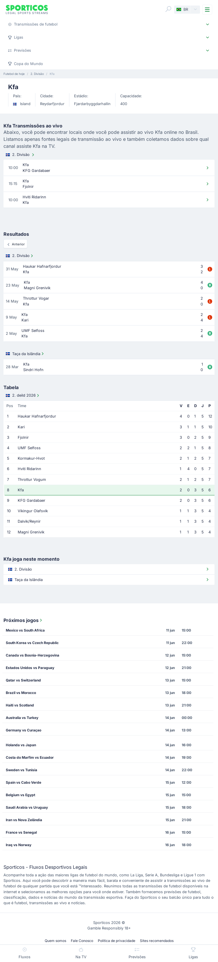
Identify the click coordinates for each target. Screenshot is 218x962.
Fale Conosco (82, 940)
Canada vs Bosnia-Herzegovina (32, 655)
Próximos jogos (23, 620)
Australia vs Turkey (22, 717)
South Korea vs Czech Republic (32, 643)
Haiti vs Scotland (20, 705)
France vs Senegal (21, 832)
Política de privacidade (116, 940)
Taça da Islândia (25, 353)
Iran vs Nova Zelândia (24, 820)
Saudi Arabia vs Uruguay (27, 807)
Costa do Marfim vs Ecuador (30, 757)
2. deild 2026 (23, 395)
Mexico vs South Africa (25, 630)
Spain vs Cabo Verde (23, 782)
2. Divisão (20, 154)
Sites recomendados (157, 940)
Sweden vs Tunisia (21, 770)
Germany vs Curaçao (23, 730)
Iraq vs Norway (18, 845)
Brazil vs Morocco (21, 693)
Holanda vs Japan (21, 745)
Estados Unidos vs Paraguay (30, 668)
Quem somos (55, 940)
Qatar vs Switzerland (23, 680)
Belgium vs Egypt (20, 795)
